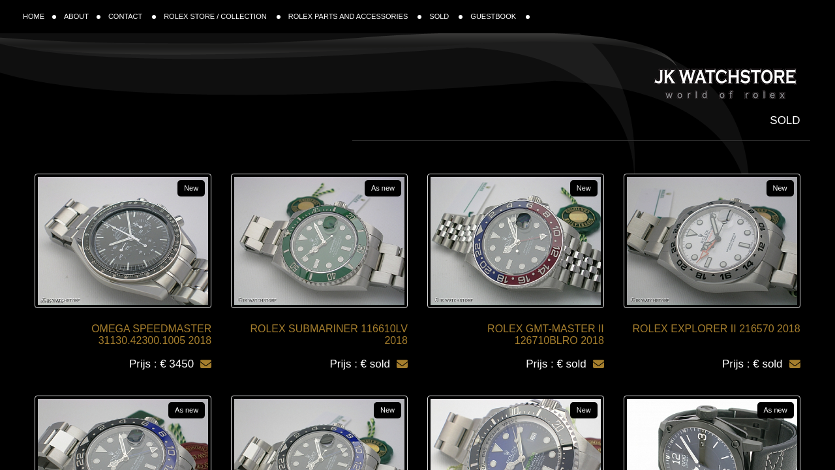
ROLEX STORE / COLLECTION (222, 16)
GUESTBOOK (500, 16)
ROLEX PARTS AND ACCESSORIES (355, 16)
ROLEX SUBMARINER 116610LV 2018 (329, 334)
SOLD (446, 16)
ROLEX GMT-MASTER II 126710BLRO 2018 (545, 334)
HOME (39, 16)
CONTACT (132, 16)
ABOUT (82, 16)
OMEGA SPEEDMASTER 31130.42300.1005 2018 (151, 334)
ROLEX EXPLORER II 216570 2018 (716, 328)
